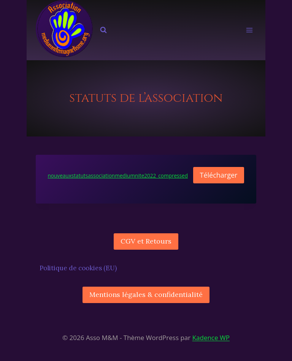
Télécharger (219, 175)
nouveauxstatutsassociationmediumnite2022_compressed (118, 175)
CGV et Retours (146, 241)
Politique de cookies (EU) (78, 268)
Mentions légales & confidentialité (146, 294)
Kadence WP (211, 337)
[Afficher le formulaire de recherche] (103, 30)
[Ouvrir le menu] (250, 30)
